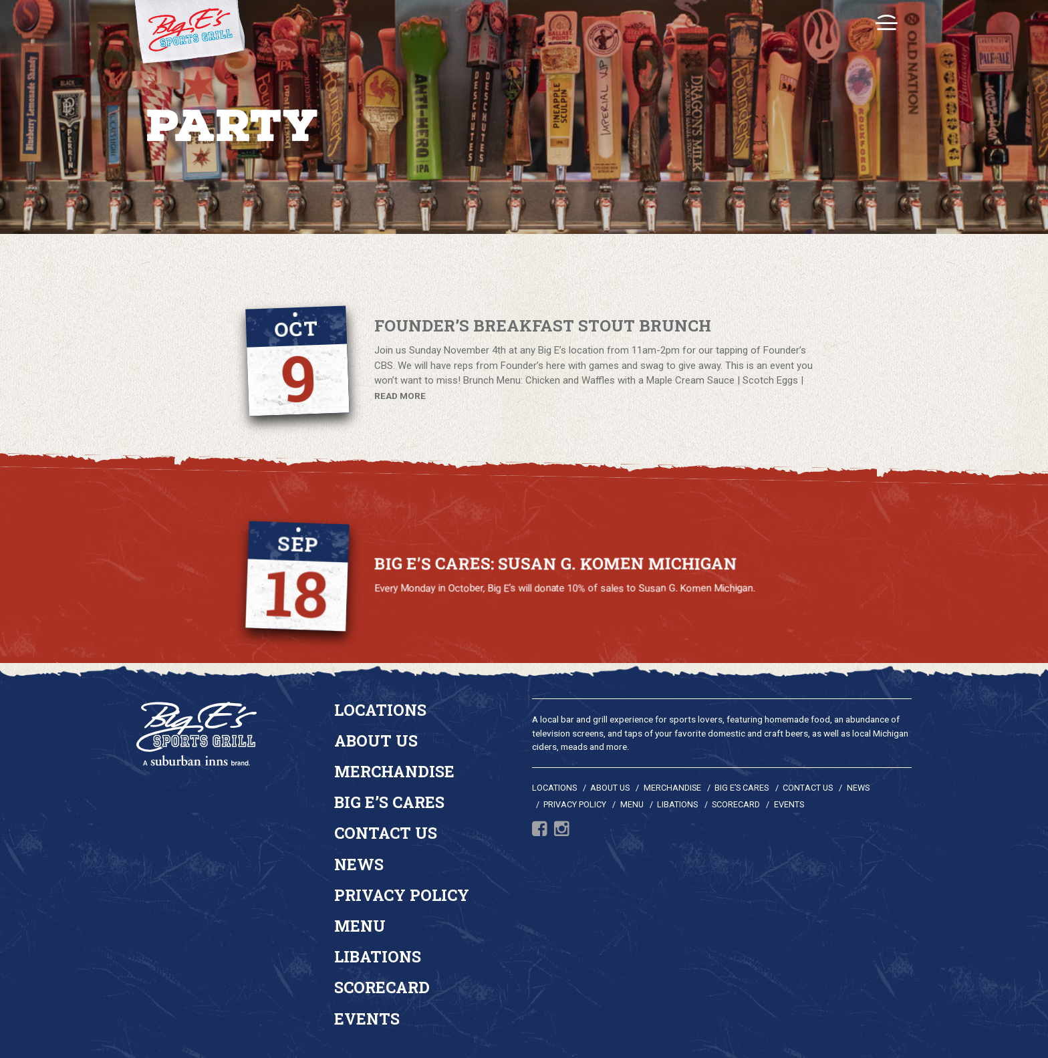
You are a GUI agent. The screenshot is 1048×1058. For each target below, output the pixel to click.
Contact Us (385, 833)
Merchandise (394, 771)
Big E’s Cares (389, 802)
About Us (376, 741)
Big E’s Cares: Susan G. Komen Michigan (555, 564)
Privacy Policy (401, 895)
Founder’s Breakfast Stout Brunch (542, 326)
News (359, 864)
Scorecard (382, 987)
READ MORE (400, 395)
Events (367, 1019)
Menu (360, 926)
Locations (380, 710)
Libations (377, 956)
